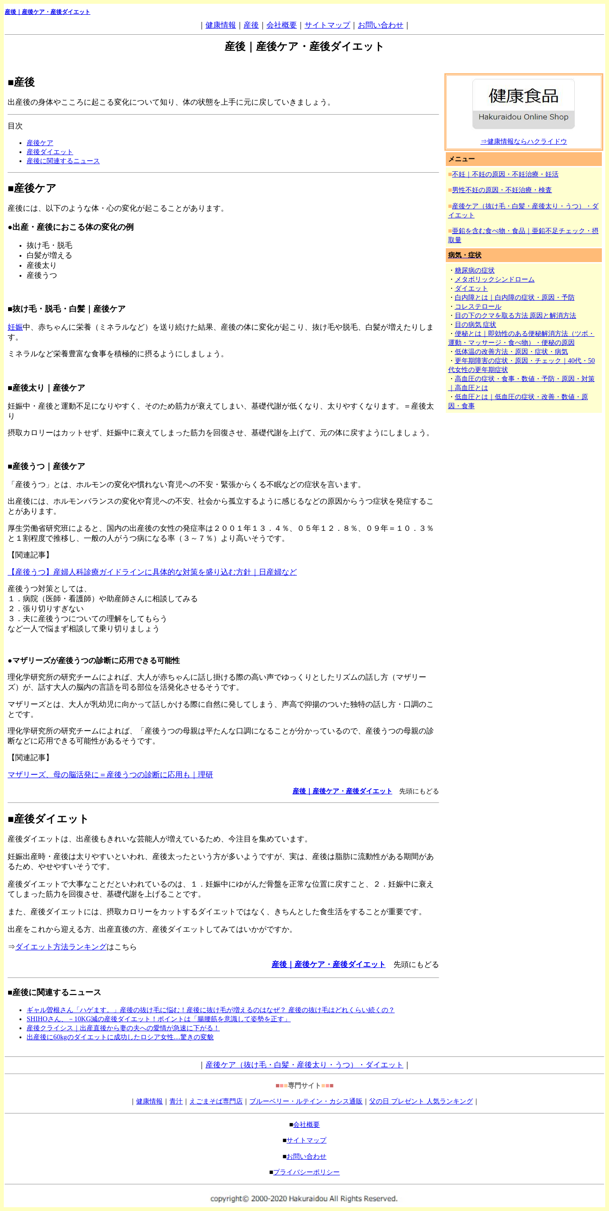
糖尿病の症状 (475, 270)
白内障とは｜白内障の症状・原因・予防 (515, 297)
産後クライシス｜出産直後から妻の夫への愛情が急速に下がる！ (123, 1028)
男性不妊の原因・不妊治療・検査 (502, 190)
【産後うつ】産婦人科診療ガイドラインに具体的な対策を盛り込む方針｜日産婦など (152, 572)
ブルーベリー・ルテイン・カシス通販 (306, 1101)
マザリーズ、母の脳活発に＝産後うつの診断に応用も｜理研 (110, 775)
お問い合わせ (380, 25)
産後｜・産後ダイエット (47, 12)
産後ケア (40, 142)
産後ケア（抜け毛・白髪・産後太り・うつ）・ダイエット (304, 1065)
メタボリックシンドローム (495, 279)
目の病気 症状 (476, 324)
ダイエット (471, 288)
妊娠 (15, 327)
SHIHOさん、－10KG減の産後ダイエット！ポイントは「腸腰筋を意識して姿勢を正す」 (159, 1019)
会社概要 (281, 25)
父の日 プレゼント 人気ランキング (420, 1101)
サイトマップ (327, 25)
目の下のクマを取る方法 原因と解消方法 (516, 315)
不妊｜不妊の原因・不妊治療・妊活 (505, 174)
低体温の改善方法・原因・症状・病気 (511, 351)
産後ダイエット (50, 152)
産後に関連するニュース (63, 161)
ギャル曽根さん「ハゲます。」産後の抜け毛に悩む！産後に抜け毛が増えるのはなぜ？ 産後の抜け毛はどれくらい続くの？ (211, 1010)
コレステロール (478, 306)
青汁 (176, 1101)
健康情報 (221, 25)
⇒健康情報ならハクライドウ (524, 141)
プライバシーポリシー (306, 1172)
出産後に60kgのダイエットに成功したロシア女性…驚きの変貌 (120, 1037)
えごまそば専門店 (216, 1101)
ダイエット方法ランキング (61, 947)
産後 (251, 25)
